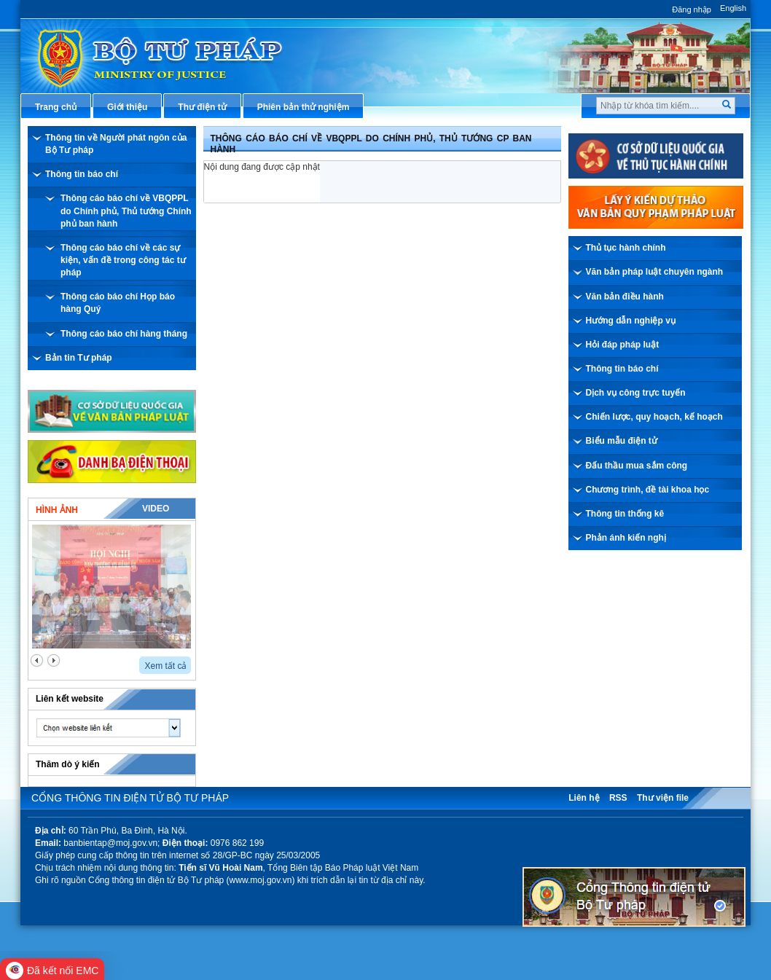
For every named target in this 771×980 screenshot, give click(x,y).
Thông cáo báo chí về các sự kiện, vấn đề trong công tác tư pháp (123, 260)
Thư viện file (663, 798)
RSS (618, 798)
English (733, 8)
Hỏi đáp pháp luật (623, 345)
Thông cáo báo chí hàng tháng (123, 334)
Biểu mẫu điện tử (621, 441)
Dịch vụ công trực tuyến (636, 393)
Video (155, 508)
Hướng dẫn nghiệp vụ (631, 320)
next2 (53, 660)
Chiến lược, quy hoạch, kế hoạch (654, 417)
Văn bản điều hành (625, 296)
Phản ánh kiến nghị (626, 538)
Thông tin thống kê (625, 514)
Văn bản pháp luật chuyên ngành (655, 272)
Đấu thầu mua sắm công (637, 465)
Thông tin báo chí (81, 174)
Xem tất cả (165, 666)
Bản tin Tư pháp (78, 358)
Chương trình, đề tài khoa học (648, 490)
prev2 (36, 660)
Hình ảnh (57, 510)
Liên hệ (583, 798)
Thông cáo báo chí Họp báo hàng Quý (117, 302)
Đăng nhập (691, 9)
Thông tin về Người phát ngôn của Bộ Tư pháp (116, 144)
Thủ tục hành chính (626, 248)
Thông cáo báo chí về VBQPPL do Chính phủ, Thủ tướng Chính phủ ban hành (126, 210)
